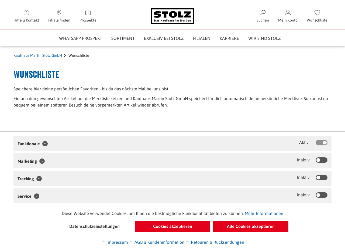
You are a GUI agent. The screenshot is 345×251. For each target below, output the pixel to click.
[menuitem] (317, 16)
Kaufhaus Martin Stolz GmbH (37, 55)
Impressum (114, 242)
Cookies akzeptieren (172, 226)
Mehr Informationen (264, 213)
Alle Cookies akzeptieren (251, 226)
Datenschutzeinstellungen (94, 226)
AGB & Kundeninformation (156, 242)
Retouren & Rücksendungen (214, 242)
